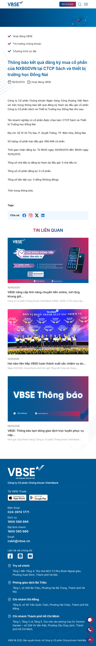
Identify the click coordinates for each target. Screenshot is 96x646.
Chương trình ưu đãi (24, 51)
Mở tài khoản (67, 4)
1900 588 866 (18, 522)
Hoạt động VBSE (23, 36)
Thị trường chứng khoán (27, 43)
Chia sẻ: (15, 215)
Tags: (11, 205)
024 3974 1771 (18, 512)
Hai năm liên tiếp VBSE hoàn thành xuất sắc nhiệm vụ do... (47, 363)
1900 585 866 (18, 531)
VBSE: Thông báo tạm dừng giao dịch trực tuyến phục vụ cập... (46, 433)
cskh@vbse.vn (19, 541)
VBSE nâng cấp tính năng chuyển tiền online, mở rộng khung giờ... (44, 294)
